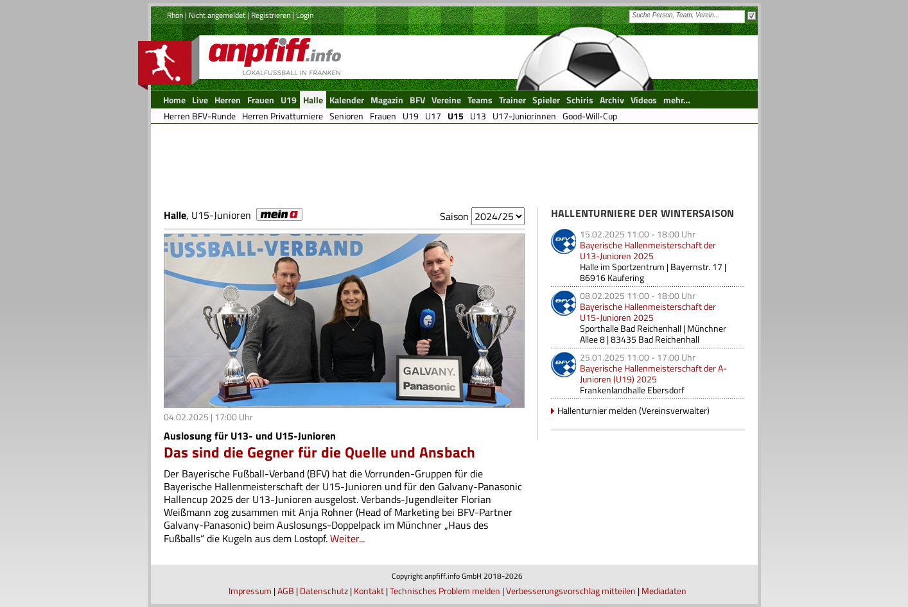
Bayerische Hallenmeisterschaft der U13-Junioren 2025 (648, 250)
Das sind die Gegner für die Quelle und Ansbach (320, 452)
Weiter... (347, 538)
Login (304, 15)
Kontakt (369, 590)
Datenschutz (324, 590)
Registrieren (270, 15)
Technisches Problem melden (445, 590)
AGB (285, 590)
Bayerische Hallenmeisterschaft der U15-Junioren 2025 (648, 312)
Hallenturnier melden (597, 410)
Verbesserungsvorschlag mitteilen (571, 590)
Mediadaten (664, 590)
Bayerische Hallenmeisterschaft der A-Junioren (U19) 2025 (653, 373)
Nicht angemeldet (217, 15)
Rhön (175, 15)
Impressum (250, 590)
